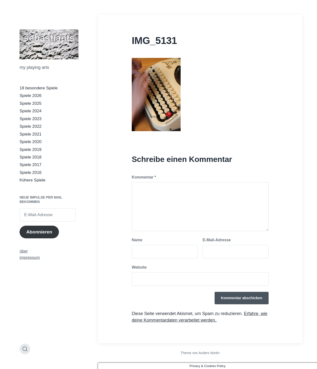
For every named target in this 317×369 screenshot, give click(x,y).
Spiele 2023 (31, 118)
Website (139, 267)
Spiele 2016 (31, 172)
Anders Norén (208, 353)
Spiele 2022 (31, 126)
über (24, 251)
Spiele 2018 (31, 157)
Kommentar (144, 177)
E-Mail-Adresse (217, 240)
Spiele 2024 (31, 111)
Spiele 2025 (31, 103)
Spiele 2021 (31, 134)
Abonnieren (39, 231)
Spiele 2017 (31, 164)
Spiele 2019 (31, 149)
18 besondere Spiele (39, 88)
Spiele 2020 (31, 141)
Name (137, 240)
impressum (30, 257)
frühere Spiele (32, 180)
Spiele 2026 (31, 95)
